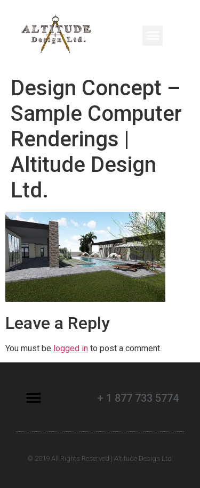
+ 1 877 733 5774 (138, 398)
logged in (70, 348)
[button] (152, 36)
